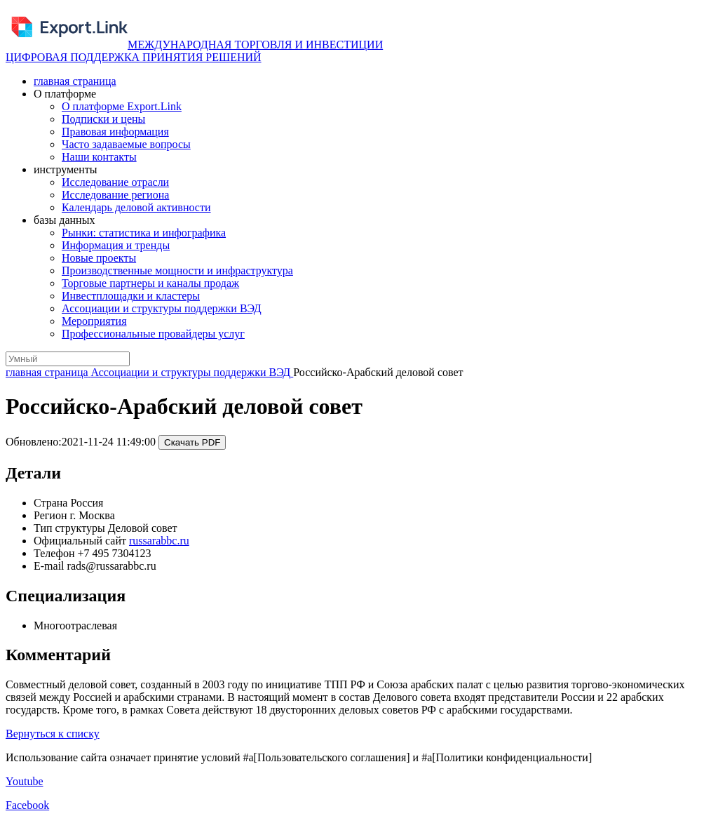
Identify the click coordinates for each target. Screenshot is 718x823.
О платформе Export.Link (122, 106)
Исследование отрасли (115, 182)
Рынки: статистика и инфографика (144, 233)
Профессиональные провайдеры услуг (153, 334)
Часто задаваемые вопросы (126, 144)
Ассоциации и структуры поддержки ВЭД (162, 308)
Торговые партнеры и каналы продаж (150, 283)
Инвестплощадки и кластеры (131, 296)
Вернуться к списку (53, 734)
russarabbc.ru (159, 541)
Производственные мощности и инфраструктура (177, 270)
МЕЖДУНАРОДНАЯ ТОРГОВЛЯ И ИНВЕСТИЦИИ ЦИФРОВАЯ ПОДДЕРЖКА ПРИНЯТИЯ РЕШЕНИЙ (194, 51)
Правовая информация (115, 132)
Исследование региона (115, 195)
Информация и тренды (116, 245)
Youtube (24, 781)
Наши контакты (99, 157)
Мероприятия (94, 321)
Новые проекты (99, 258)
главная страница (75, 81)
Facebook (27, 805)
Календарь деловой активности (136, 207)
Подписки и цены (103, 119)
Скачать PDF (192, 442)
